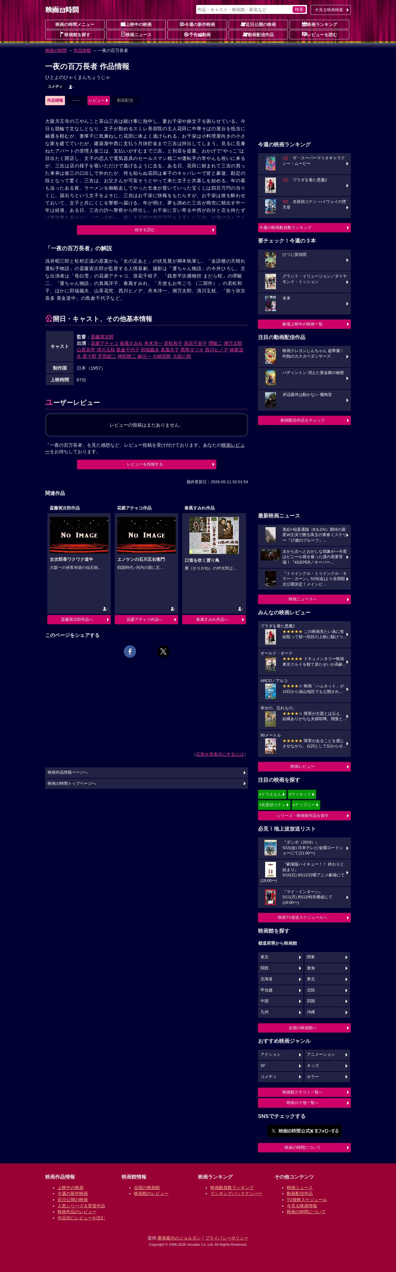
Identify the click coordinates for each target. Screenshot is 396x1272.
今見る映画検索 (329, 9)
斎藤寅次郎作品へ (77, 619)
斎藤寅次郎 (102, 336)
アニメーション (321, 1054)
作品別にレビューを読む (81, 1217)
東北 (311, 979)
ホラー (313, 1077)
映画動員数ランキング (232, 1187)
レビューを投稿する (145, 464)
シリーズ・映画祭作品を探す (303, 815)
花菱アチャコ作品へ (145, 619)
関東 (311, 957)
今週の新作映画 (197, 24)
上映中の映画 (136, 24)
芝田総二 (107, 356)
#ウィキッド (300, 794)
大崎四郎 (162, 356)
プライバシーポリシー (226, 1237)
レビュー (97, 100)
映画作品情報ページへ (68, 772)
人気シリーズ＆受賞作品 (81, 1205)
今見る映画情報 (302, 1205)
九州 (264, 1012)
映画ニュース (136, 34)
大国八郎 (182, 356)
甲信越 (266, 990)
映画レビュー (303, 766)
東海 (311, 968)
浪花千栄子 (195, 343)
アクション (270, 1054)
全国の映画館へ (303, 1027)
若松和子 (173, 343)
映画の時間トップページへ (72, 783)
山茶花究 (86, 349)
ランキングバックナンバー (236, 1193)
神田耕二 (127, 356)
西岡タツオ (192, 349)
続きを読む (145, 229)
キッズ (313, 1066)
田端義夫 (150, 349)
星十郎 (90, 356)
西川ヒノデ (216, 349)
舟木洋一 (153, 343)
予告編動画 (197, 34)
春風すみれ (131, 343)
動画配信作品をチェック (303, 420)
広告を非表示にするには (220, 754)
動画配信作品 (258, 34)
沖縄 (311, 1012)
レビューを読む (319, 34)
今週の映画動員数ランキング (285, 227)
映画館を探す (74, 34)
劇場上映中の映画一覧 (302, 324)
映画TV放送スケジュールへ (302, 917)
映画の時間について (303, 1147)
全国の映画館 (147, 1187)
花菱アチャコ (104, 343)
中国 (264, 1001)
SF (262, 1066)
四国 (311, 1001)
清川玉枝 (106, 349)
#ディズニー (304, 804)
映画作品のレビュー (77, 1211)
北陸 (311, 990)
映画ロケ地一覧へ (302, 1102)
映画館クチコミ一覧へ (302, 1092)
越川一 (144, 356)
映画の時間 (56, 50)
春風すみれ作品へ (212, 619)
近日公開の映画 (258, 24)
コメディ (55, 86)
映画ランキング (319, 24)
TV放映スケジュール (307, 1199)
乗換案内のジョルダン (179, 1237)
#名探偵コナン (272, 804)
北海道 (266, 979)
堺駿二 (215, 343)
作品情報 (82, 50)
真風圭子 (170, 349)
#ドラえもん (270, 794)
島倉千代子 (128, 349)
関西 (264, 968)
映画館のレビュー (151, 1193)
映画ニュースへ (303, 599)
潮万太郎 (233, 343)
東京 (264, 957)
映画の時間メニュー (74, 24)
